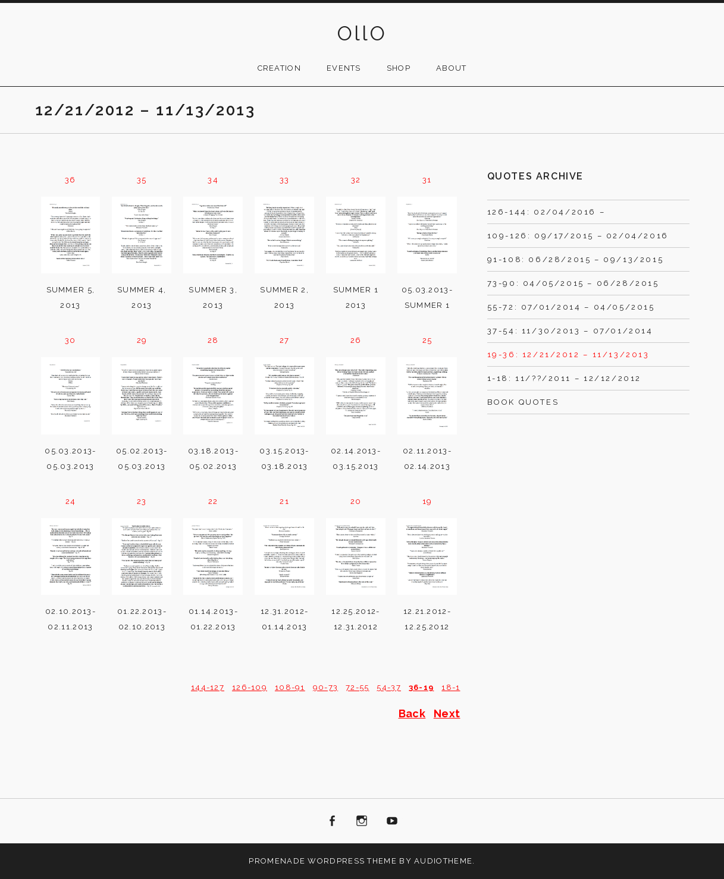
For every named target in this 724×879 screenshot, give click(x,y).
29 (142, 340)
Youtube (392, 821)
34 (213, 179)
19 (427, 501)
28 (213, 340)
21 (284, 501)
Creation (279, 68)
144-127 (207, 687)
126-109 (249, 687)
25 (427, 340)
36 (70, 179)
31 (427, 179)
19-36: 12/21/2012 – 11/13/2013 (568, 354)
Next (447, 713)
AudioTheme (443, 860)
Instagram (362, 821)
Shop (398, 68)
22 (213, 501)
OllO (362, 33)
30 (70, 340)
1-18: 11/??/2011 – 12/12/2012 (564, 378)
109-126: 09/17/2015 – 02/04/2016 (578, 235)
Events (344, 68)
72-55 (357, 687)
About (451, 68)
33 (285, 179)
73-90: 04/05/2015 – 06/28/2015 (573, 283)
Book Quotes (523, 402)
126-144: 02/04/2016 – (546, 211)
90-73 (326, 687)
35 (142, 179)
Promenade (277, 860)
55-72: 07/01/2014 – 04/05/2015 (571, 307)
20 (356, 501)
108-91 (290, 687)
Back (412, 713)
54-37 (389, 687)
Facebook (332, 821)
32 (356, 179)
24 (70, 501)
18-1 (450, 687)
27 (285, 340)
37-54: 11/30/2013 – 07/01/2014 (570, 330)
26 (356, 340)
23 (142, 501)
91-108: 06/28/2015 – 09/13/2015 (575, 259)
